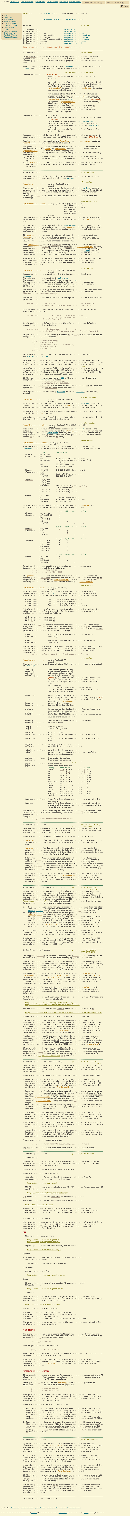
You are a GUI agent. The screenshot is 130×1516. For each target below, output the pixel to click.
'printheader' (30, 143)
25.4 (62, 770)
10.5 (88, 782)
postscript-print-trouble (76, 39)
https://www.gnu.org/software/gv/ (43, 1242)
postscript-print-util (75, 41)
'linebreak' (60, 149)
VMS (65, 298)
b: (29, 617)
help (43, 832)
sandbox (80, 392)
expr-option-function (37, 356)
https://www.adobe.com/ (34, 901)
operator (53, 1069)
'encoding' (71, 227)
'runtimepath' (91, 219)
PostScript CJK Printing (9, 28)
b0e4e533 (34, 1513)
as (94, 106)
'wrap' (48, 149)
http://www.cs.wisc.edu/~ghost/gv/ (44, 1240)
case (68, 86)
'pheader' (42, 425)
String (51, 204)
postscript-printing (74, 33)
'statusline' (71, 431)
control (68, 360)
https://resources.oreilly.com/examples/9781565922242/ (52, 1005)
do (49, 568)
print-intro (70, 29)
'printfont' (65, 141)
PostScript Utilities (10, 35)
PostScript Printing (10, 21)
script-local (51, 388)
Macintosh (66, 497)
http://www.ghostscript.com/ (39, 1205)
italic (67, 603)
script (26, 380)
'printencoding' (31, 204)
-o (76, 1377)
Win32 (32, 411)
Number (51, 695)
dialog (67, 82)
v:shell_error (81, 372)
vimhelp (86, 1513)
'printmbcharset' (31, 443)
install (77, 1016)
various (60, 1009)
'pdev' (40, 184)
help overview (14, 2)
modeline (61, 392)
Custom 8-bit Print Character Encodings (11, 24)
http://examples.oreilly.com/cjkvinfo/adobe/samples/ (51, 1003)
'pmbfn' (41, 588)
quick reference (40, 2)
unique (44, 907)
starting (78, 919)
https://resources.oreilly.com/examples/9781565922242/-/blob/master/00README (63, 1013)
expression (32, 282)
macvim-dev (63, 1513)
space (56, 828)
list (52, 592)
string (51, 184)
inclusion (55, 1197)
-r (74, 1412)
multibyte (56, 245)
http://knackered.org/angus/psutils (42, 1305)
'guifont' (67, 405)
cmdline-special (85, 121)
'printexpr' (81, 96)
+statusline (52, 433)
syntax (74, 407)
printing (55, 67)
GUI (38, 411)
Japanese (29, 480)
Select (39, 1314)
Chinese (28, 454)
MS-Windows (31, 57)
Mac (63, 458)
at (78, 805)
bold (66, 601)
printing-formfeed (73, 43)
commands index (52, 2)
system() (58, 374)
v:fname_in (63, 278)
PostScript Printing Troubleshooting (10, 32)
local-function (41, 380)
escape (26, 337)
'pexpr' (39, 270)
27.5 (70, 791)
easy (76, 335)
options (36, 31)
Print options (8, 19)
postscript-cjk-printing (76, 37)
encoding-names (70, 225)
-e (69, 1377)
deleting (61, 282)
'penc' (43, 204)
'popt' (42, 660)
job (77, 750)
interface (31, 1222)
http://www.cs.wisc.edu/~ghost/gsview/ (46, 1275)
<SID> (62, 378)
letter (33, 595)
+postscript (93, 125)
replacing (70, 917)
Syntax (28, 1130)
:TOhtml (26, 68)
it (96, 159)
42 (69, 772)
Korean (28, 495)
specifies (42, 143)
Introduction (8, 17)
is (51, 59)
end (44, 1479)
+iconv (87, 251)
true (51, 1042)
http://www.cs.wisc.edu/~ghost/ (42, 1183)
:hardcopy (69, 67)
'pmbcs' (44, 443)
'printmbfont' (30, 588)
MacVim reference (27, 2)
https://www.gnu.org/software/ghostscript (47, 1193)
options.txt (73, 178)
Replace (26, 1148)
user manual (63, 2)
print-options (71, 31)
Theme (126, 6)
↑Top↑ (6, 15)
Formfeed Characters (11, 37)
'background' (35, 162)
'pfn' (38, 399)
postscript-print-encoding (77, 35)
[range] (56, 76)
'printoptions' (68, 102)
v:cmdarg (72, 100)
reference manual (75, 2)
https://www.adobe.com (49, 1056)
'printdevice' (54, 88)
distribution (29, 1210)
